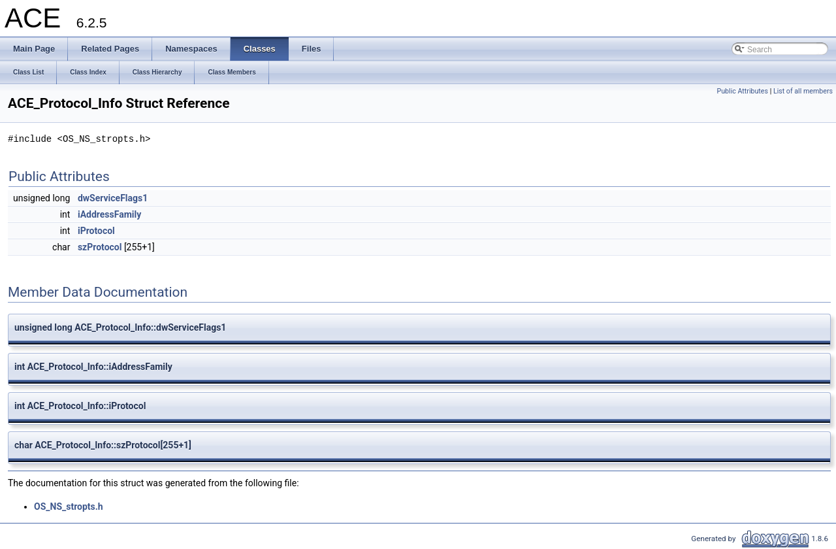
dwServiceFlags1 (113, 198)
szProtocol (100, 247)
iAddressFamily (109, 214)
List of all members (803, 91)
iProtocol (96, 230)
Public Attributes (742, 91)
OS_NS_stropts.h (68, 506)
